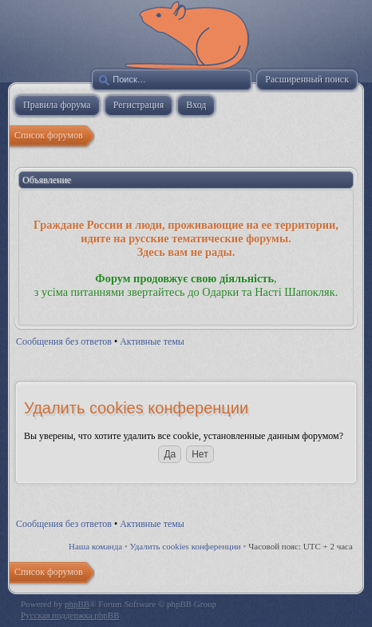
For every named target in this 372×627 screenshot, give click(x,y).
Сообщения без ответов (64, 341)
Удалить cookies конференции (185, 546)
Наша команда (95, 546)
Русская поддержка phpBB (70, 615)
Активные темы (152, 341)
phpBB (77, 604)
